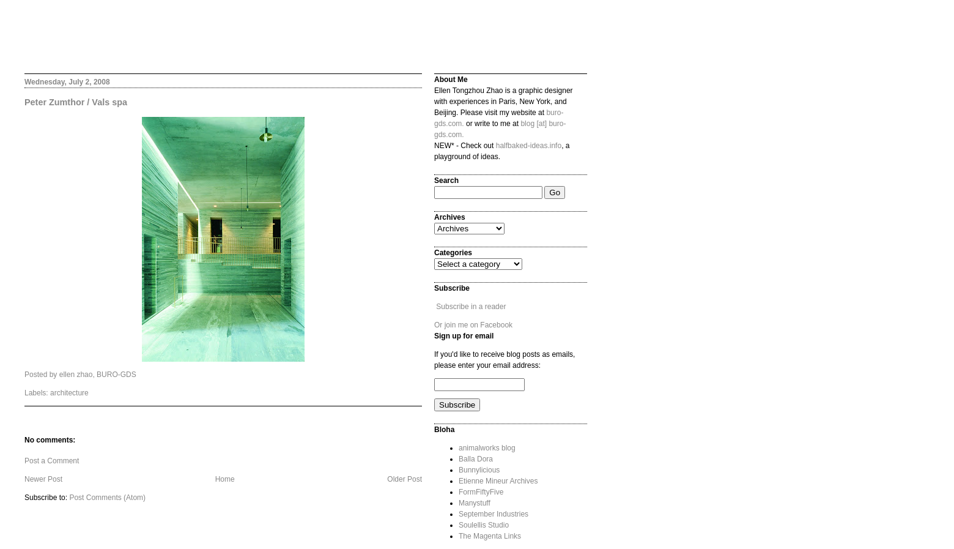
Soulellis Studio (484, 525)
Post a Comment (51, 461)
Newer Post (43, 479)
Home (225, 479)
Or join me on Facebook (473, 325)
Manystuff (474, 503)
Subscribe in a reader (471, 306)
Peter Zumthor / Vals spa (75, 102)
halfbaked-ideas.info (528, 145)
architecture (69, 393)
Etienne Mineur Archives (498, 481)
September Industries (493, 514)
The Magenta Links (490, 536)
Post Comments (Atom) (107, 497)
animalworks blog (487, 448)
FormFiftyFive (481, 492)
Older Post (404, 479)
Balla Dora (476, 459)
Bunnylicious (479, 470)
